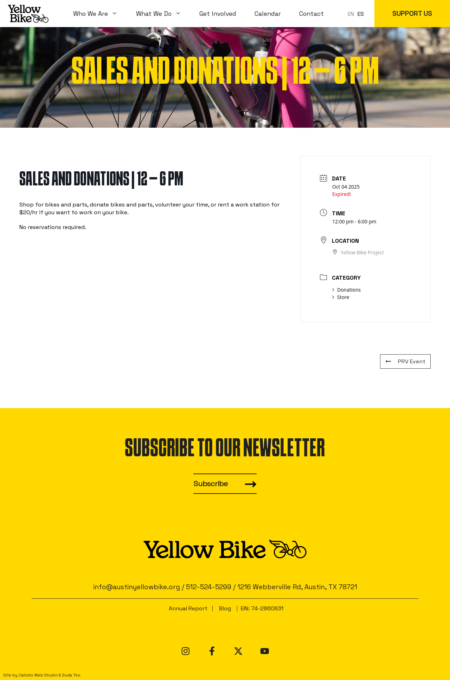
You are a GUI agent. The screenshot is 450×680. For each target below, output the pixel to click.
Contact (311, 14)
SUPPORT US (412, 13)
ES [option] (361, 14)
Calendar (268, 14)
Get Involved (217, 14)
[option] (360, 14)
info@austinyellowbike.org (136, 587)
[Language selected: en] (357, 13)
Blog (225, 608)
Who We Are (100, 13)
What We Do (163, 13)
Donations (346, 289)
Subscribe (210, 483)
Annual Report (188, 608)
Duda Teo (71, 675)
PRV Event (405, 361)
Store (340, 297)
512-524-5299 (208, 587)
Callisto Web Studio (38, 675)
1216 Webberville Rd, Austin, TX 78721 (297, 587)
